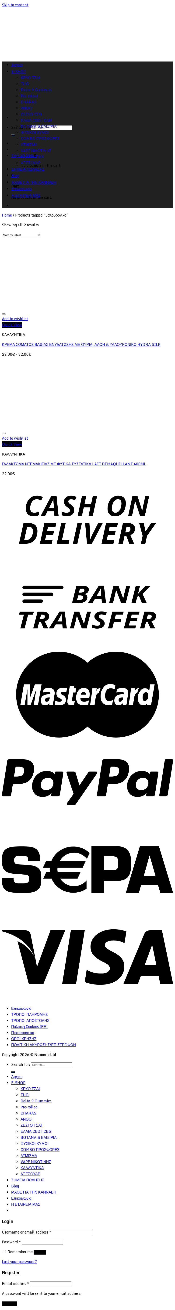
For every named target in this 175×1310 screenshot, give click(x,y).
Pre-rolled (29, 1107)
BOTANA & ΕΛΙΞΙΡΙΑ (38, 126)
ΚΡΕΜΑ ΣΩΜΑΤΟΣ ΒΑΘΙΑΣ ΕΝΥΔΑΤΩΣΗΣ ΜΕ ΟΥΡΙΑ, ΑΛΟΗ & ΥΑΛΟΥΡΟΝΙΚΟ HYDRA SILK (81, 344)
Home (7, 215)
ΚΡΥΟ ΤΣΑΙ (30, 1089)
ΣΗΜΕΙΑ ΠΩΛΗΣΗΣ (27, 169)
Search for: (20, 1064)
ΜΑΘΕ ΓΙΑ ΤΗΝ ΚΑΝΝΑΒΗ (33, 182)
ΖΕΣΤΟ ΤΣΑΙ (31, 114)
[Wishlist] (4, 314)
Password (11, 1242)
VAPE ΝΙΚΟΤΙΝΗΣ (36, 151)
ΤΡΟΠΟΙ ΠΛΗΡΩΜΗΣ (29, 1014)
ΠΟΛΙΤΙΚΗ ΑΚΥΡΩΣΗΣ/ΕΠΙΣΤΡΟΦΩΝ (43, 1045)
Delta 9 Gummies (36, 1101)
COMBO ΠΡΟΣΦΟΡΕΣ (40, 138)
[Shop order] (21, 235)
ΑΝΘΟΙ (27, 1119)
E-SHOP (18, 1083)
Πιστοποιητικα (22, 1033)
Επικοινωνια (21, 189)
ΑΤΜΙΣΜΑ (29, 144)
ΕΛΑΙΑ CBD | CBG (36, 120)
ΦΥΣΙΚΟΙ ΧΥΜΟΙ (35, 132)
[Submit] (13, 135)
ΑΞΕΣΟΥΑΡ (30, 163)
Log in (39, 1252)
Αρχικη (17, 1077)
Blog (15, 176)
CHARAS (28, 1113)
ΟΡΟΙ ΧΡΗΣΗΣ (23, 1039)
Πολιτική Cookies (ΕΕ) (29, 1027)
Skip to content (15, 5)
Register (9, 1303)
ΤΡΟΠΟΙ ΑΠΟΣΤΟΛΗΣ (30, 1020)
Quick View (12, 325)
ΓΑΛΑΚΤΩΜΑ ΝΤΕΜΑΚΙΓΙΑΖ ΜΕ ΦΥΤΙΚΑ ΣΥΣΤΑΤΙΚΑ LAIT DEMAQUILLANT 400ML (74, 464)
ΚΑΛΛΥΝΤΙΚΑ (32, 157)
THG (25, 1095)
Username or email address (26, 1232)
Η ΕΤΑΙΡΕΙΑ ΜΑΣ (25, 195)
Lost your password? (19, 1262)
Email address (15, 1284)
